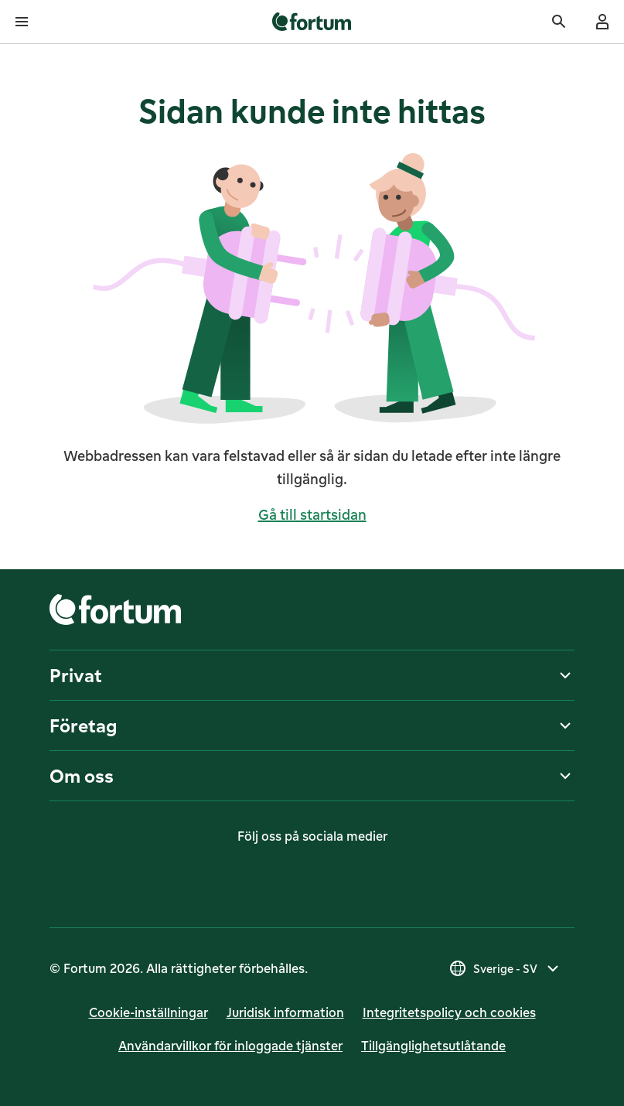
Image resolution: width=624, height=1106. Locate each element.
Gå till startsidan (312, 514)
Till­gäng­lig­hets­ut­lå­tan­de (433, 1045)
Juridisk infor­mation (285, 1012)
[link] (312, 21)
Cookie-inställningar (148, 1012)
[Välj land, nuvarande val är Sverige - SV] (505, 968)
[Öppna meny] (21, 21)
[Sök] (559, 21)
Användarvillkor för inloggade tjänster (230, 1045)
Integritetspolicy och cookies (449, 1012)
